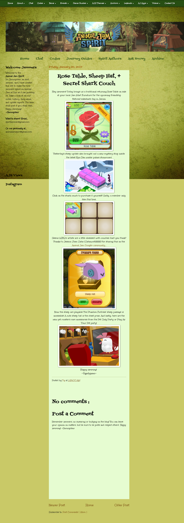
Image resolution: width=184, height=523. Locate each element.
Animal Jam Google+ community (88, 245)
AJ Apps (143, 3)
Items (52, 3)
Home (10, 3)
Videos (156, 3)
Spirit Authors (109, 59)
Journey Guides (79, 59)
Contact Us (170, 3)
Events (64, 3)
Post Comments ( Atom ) (75, 512)
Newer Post (57, 505)
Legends (129, 3)
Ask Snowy (136, 59)
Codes (41, 3)
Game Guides (80, 3)
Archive (115, 3)
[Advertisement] (92, 14)
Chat (31, 3)
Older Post (121, 505)
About (21, 3)
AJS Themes (99, 3)
